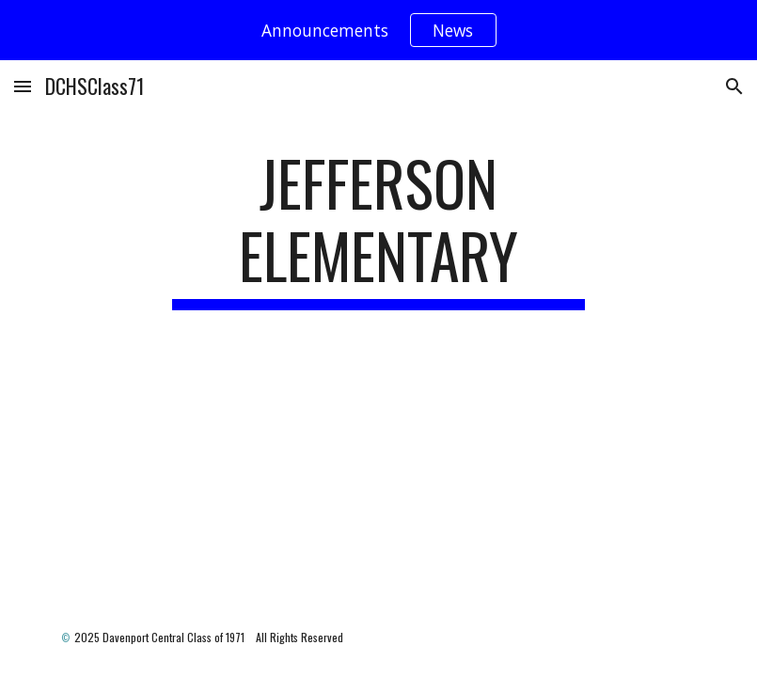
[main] (378, 228)
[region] (378, 30)
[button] (22, 86)
